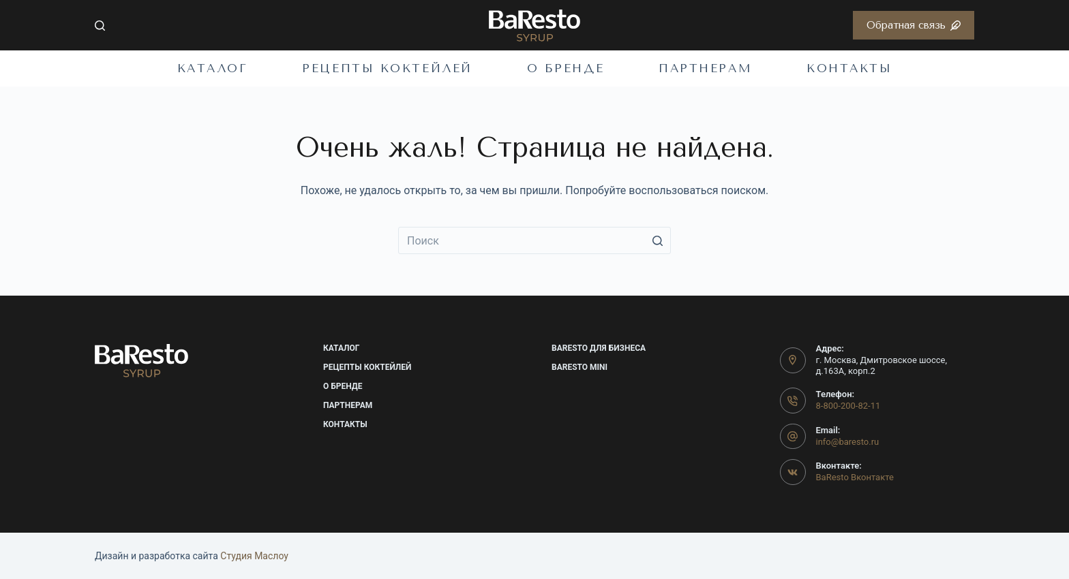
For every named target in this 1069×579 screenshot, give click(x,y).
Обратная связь (914, 25)
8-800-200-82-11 (848, 406)
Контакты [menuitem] (849, 68)
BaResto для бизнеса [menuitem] (599, 348)
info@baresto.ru (847, 442)
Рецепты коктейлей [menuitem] (387, 68)
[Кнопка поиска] (657, 240)
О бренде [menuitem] (565, 68)
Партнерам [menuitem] (705, 68)
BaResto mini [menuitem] (579, 367)
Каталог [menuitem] (212, 68)
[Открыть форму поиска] (100, 25)
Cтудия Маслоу (254, 555)
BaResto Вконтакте (855, 477)
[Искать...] (534, 240)
